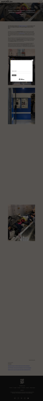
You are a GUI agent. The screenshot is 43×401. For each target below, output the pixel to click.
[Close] (32, 60)
